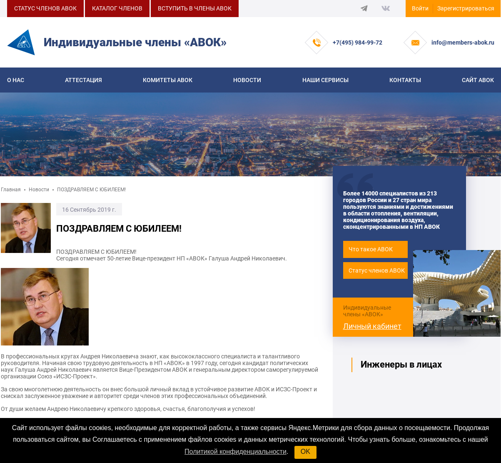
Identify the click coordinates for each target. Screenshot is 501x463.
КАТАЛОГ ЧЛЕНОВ (117, 8)
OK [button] (305, 451)
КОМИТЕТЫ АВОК (167, 80)
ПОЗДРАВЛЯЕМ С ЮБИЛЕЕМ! (91, 190)
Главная (11, 190)
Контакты (405, 80)
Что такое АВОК (371, 249)
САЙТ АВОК (478, 80)
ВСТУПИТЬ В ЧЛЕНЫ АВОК (195, 8)
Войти (420, 8)
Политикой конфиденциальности (235, 451)
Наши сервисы (325, 80)
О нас (15, 80)
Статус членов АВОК (377, 270)
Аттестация (83, 80)
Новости (247, 80)
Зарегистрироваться (465, 8)
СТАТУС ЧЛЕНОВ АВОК (45, 8)
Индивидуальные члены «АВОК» (367, 311)
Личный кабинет (372, 326)
